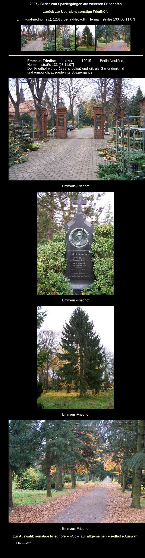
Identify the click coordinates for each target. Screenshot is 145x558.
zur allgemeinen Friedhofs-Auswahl (109, 536)
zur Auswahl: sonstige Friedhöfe (39, 536)
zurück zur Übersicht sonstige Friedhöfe (75, 11)
